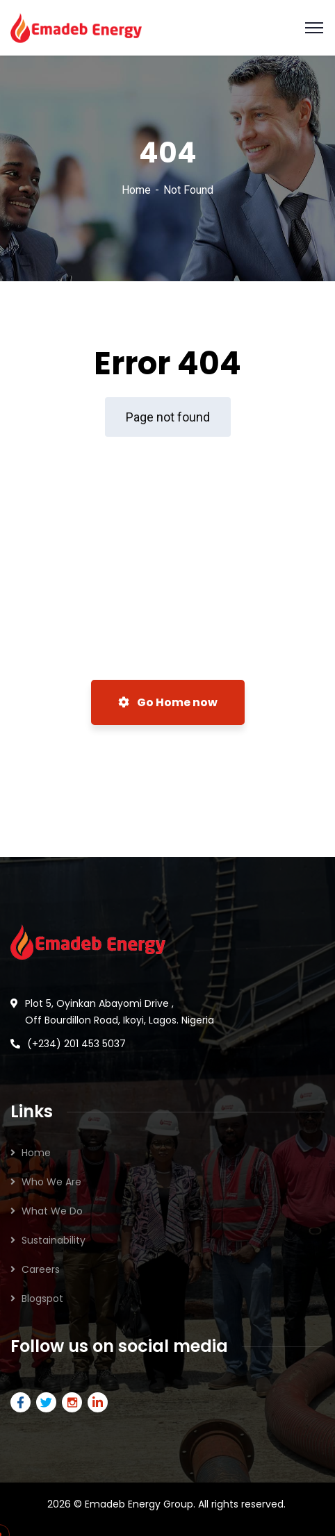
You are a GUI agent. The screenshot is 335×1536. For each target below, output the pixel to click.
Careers (41, 1269)
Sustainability (53, 1240)
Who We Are (51, 1182)
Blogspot (42, 1298)
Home (136, 190)
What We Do (52, 1211)
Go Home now (168, 702)
